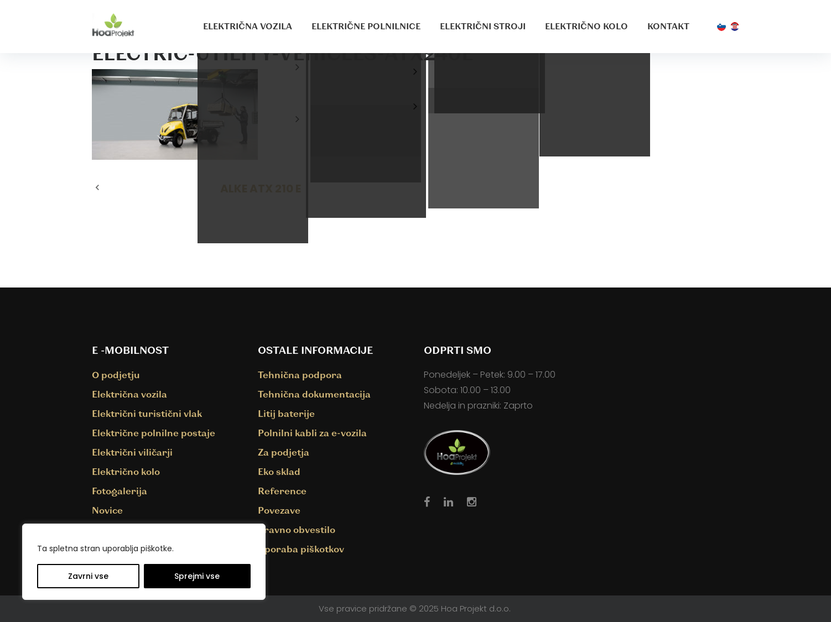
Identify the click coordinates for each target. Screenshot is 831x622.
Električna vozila (247, 26)
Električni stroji (483, 26)
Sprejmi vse (197, 576)
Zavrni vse (88, 576)
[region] (144, 562)
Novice (107, 510)
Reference (282, 490)
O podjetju (116, 374)
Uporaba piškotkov (301, 548)
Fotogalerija (119, 490)
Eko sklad (279, 471)
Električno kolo (586, 26)
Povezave (279, 510)
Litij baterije (286, 413)
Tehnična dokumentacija (314, 394)
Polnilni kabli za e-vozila (312, 432)
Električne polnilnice (365, 26)
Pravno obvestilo (296, 529)
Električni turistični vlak (147, 413)
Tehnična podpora (300, 374)
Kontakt (668, 26)
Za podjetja (283, 452)
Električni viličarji (132, 452)
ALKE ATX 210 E (260, 188)
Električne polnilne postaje (153, 432)
